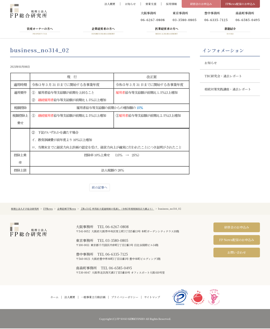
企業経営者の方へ (103, 31)
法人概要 (109, 4)
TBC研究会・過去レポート (223, 76)
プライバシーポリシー (124, 298)
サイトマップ (152, 298)
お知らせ (130, 4)
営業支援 (150, 4)
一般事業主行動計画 (93, 298)
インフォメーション (223, 51)
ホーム (54, 298)
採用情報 (171, 4)
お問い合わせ (236, 253)
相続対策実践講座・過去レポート (228, 90)
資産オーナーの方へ (40, 31)
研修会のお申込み (201, 4)
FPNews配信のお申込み (240, 4)
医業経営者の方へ (167, 31)
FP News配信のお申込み (236, 240)
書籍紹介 (230, 31)
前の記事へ (99, 188)
